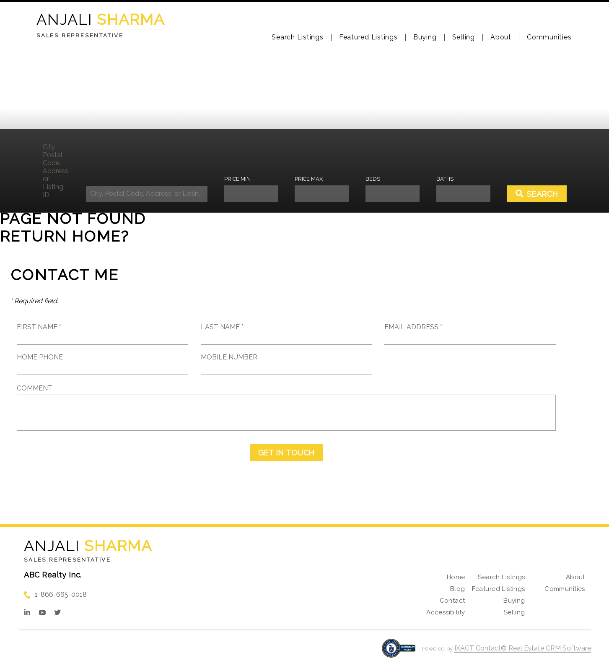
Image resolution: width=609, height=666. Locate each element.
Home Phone (40, 357)
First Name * (39, 327)
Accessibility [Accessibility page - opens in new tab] (445, 612)
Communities (549, 37)
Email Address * (413, 327)
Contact (452, 600)
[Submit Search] (537, 193)
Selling (463, 37)
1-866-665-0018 (61, 594)
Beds (372, 179)
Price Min (237, 179)
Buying (425, 37)
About (500, 37)
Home (456, 577)
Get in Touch (286, 452)
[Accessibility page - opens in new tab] (398, 652)
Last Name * (222, 327)
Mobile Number (229, 357)
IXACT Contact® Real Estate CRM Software (522, 648)
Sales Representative (67, 560)
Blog (457, 589)
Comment (34, 388)
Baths (445, 179)
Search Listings (297, 37)
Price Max (309, 179)
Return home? (65, 236)
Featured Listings (368, 37)
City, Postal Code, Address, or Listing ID (56, 171)
